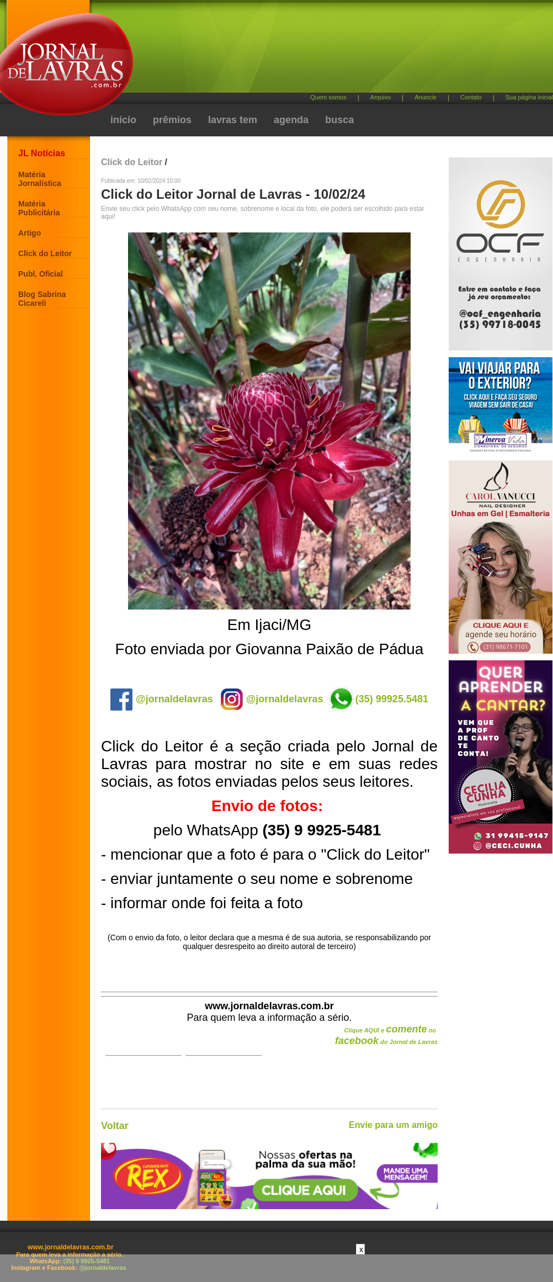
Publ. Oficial (40, 273)
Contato (471, 97)
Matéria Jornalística (39, 179)
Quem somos (328, 97)
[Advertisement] (294, 94)
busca (339, 119)
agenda (291, 119)
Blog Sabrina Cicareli (42, 299)
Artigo (29, 233)
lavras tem (232, 119)
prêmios (172, 119)
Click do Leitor (45, 253)
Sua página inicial (529, 97)
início (123, 119)
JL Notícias (41, 153)
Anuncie (425, 97)
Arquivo (380, 97)
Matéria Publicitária (39, 208)
